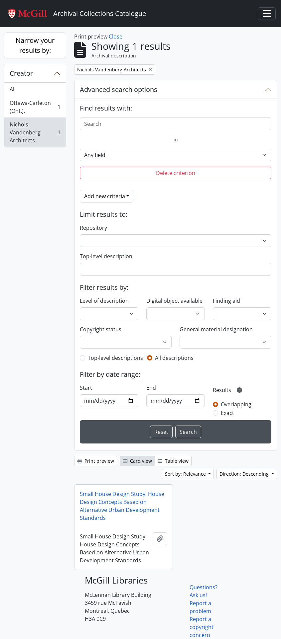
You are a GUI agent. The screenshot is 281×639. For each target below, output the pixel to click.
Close (115, 36)
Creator (21, 73)
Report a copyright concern (201, 627)
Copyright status (100, 329)
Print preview (95, 461)
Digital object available (174, 300)
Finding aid (226, 300)
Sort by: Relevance (186, 474)
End (151, 387)
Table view (173, 461)
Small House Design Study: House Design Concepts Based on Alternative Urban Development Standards (122, 505)
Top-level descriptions (115, 357)
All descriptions (174, 357)
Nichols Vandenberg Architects (35, 132)
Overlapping (236, 404)
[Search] (175, 124)
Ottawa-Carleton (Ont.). (35, 107)
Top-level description (106, 256)
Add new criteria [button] (104, 196)
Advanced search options (118, 89)
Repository (93, 227)
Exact (227, 413)
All (13, 89)
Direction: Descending (244, 474)
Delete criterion (175, 173)
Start (86, 387)
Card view (137, 461)
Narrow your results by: (35, 45)
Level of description (104, 300)
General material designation (216, 329)
